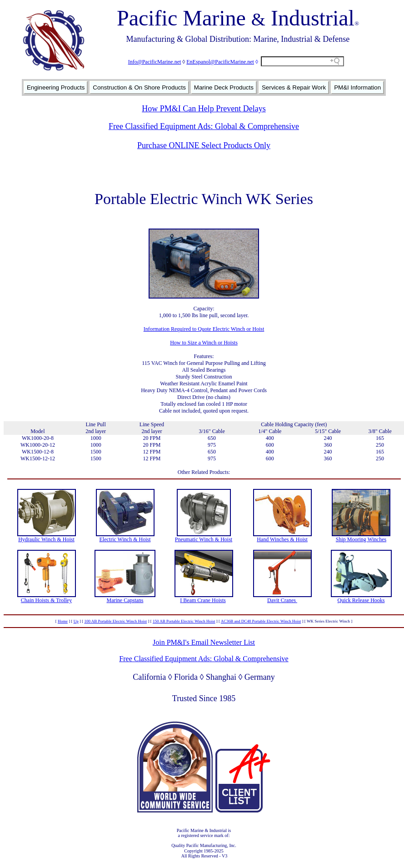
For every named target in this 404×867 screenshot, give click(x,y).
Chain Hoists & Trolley (46, 600)
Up (76, 621)
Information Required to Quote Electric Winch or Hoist (204, 329)
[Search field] (302, 61)
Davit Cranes (282, 600)
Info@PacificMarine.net (154, 62)
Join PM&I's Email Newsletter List (204, 642)
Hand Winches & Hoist (282, 539)
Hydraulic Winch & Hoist (46, 539)
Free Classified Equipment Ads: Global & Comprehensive (204, 126)
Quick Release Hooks (361, 600)
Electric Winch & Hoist (125, 539)
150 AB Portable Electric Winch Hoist (184, 621)
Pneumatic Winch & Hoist (203, 539)
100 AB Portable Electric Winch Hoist (115, 621)
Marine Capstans (125, 600)
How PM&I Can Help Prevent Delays (203, 108)
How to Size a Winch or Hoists (204, 342)
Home (63, 621)
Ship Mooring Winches (361, 539)
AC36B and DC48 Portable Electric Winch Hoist (261, 621)
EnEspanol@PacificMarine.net (220, 62)
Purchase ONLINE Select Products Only (203, 145)
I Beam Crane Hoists (202, 600)
